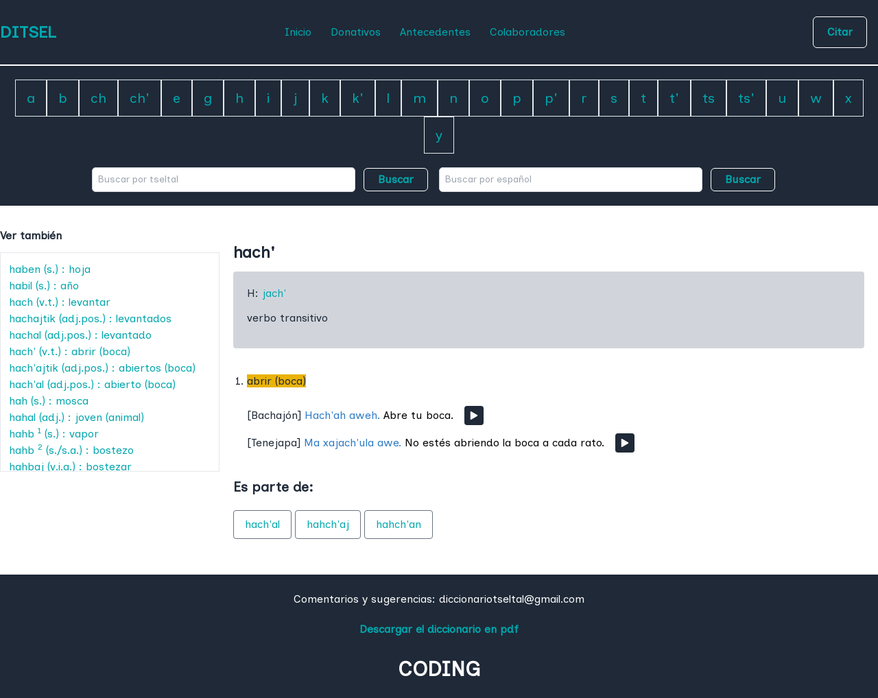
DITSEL (28, 32)
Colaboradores (527, 31)
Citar (840, 31)
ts (708, 98)
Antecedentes (435, 31)
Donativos (356, 31)
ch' (140, 98)
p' (551, 98)
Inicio (298, 31)
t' (674, 98)
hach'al (262, 524)
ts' (746, 98)
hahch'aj (328, 524)
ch (98, 98)
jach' (274, 293)
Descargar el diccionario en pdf (439, 629)
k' (358, 98)
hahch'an (398, 524)
